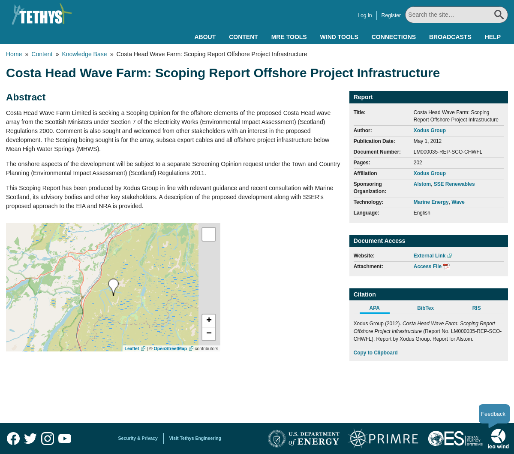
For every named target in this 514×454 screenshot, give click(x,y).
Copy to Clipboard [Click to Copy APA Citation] (376, 353)
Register (391, 15)
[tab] (379, 309)
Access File (428, 266)
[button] (208, 321)
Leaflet (132, 348)
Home (14, 54)
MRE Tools (289, 36)
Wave (458, 202)
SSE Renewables (454, 184)
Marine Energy (431, 202)
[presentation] (113, 287)
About (205, 36)
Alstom (422, 184)
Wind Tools (339, 36)
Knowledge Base (84, 54)
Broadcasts (450, 36)
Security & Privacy (138, 438)
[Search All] (456, 14)
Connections (394, 36)
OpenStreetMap (170, 348)
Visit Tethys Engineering (195, 438)
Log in (365, 15)
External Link (430, 256)
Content (243, 36)
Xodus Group (430, 130)
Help (493, 36)
